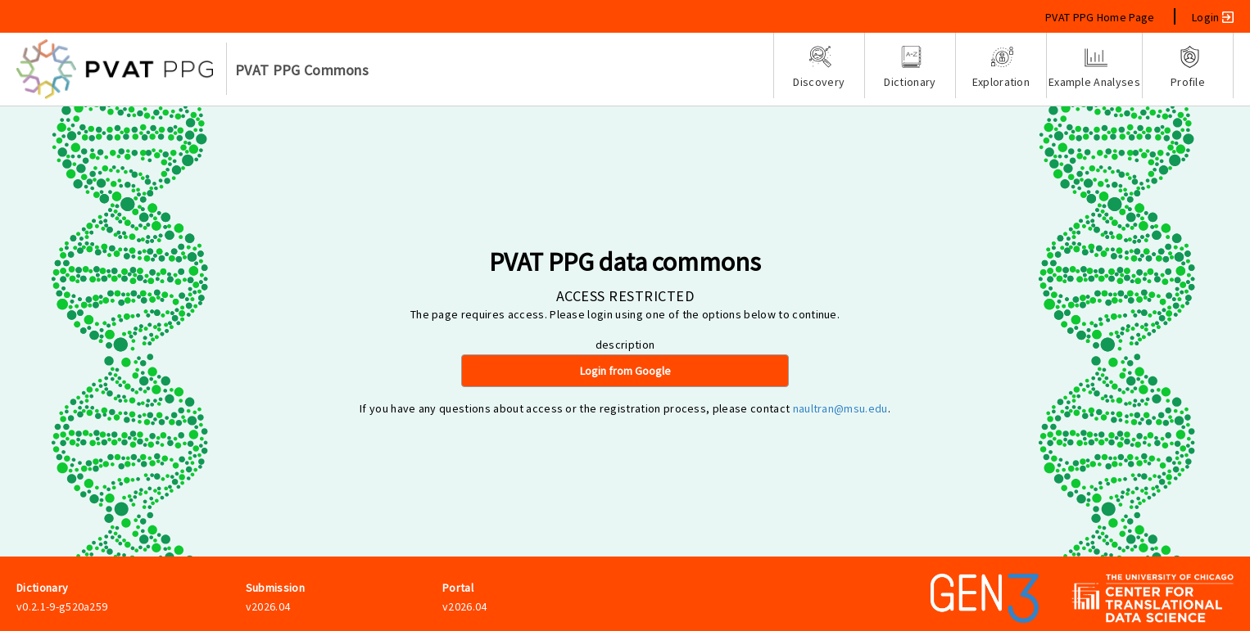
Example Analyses (1094, 67)
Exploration (1001, 67)
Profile (1187, 67)
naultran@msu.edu (840, 408)
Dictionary (910, 67)
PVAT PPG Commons (302, 70)
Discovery (819, 67)
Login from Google (625, 370)
